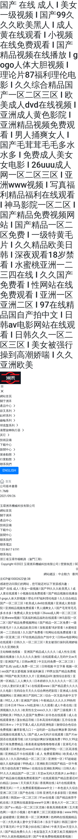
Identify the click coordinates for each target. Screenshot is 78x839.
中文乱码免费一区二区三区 (56, 661)
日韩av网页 (29, 661)
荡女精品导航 (26, 720)
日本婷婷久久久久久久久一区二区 (56, 681)
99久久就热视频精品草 (16, 836)
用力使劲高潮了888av (15, 768)
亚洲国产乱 (12, 661)
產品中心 (6, 520)
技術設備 (6, 525)
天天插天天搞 (29, 783)
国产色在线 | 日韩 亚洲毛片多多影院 (43, 792)
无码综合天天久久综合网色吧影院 (36, 690)
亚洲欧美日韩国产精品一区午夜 (57, 763)
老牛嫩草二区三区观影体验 (45, 812)
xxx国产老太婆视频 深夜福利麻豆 (23, 671)
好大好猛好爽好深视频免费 (43, 739)
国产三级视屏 (63, 710)
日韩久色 (69, 768)
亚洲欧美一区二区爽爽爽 (33, 817)
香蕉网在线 (47, 783)
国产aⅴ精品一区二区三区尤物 (25, 807)
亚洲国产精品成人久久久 (40, 651)
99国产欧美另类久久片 (20, 676)
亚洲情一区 (55, 758)
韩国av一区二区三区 (24, 797)
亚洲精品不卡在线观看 (20, 753)
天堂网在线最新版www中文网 (30, 802)
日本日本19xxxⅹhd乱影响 (22, 705)
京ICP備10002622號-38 (15, 579)
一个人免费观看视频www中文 (33, 788)
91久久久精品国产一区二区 (18, 773)
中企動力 (64, 574)
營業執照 (66, 564)
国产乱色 (6, 666)
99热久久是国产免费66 (29, 715)
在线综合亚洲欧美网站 (47, 768)
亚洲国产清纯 (30, 700)
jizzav (15, 783)
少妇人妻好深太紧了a (15, 686)
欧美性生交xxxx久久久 (37, 710)
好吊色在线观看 (56, 715)
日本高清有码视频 (48, 720)
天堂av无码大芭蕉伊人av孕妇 (56, 773)
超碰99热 (49, 749)
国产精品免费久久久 (18, 831)
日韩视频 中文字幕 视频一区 (59, 666)
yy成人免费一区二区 (26, 666)
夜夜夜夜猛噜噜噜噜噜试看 (43, 744)
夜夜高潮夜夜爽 (57, 807)
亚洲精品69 (44, 676)
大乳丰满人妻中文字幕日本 (25, 822)
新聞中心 (6, 535)
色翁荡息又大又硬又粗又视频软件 (55, 831)
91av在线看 (47, 797)
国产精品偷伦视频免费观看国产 (20, 778)
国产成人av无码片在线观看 (46, 734)
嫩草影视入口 (23, 729)
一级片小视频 (17, 812)
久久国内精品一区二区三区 (28, 758)
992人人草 (12, 700)
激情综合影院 (62, 676)
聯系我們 (6, 539)
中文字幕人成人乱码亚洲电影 (35, 724)
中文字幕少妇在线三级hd (33, 826)
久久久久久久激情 (29, 656)
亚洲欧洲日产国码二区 (28, 695)
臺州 (75, 574)
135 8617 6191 (10, 549)
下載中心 (6, 530)
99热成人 (28, 763)
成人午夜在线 (63, 705)
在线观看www (40, 686)
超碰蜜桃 (9, 817)
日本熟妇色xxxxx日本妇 (26, 749)
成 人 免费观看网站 (49, 753)
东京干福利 (52, 822)
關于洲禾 (6, 515)
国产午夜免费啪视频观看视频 (52, 836)
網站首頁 (6, 510)
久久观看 (47, 705)
